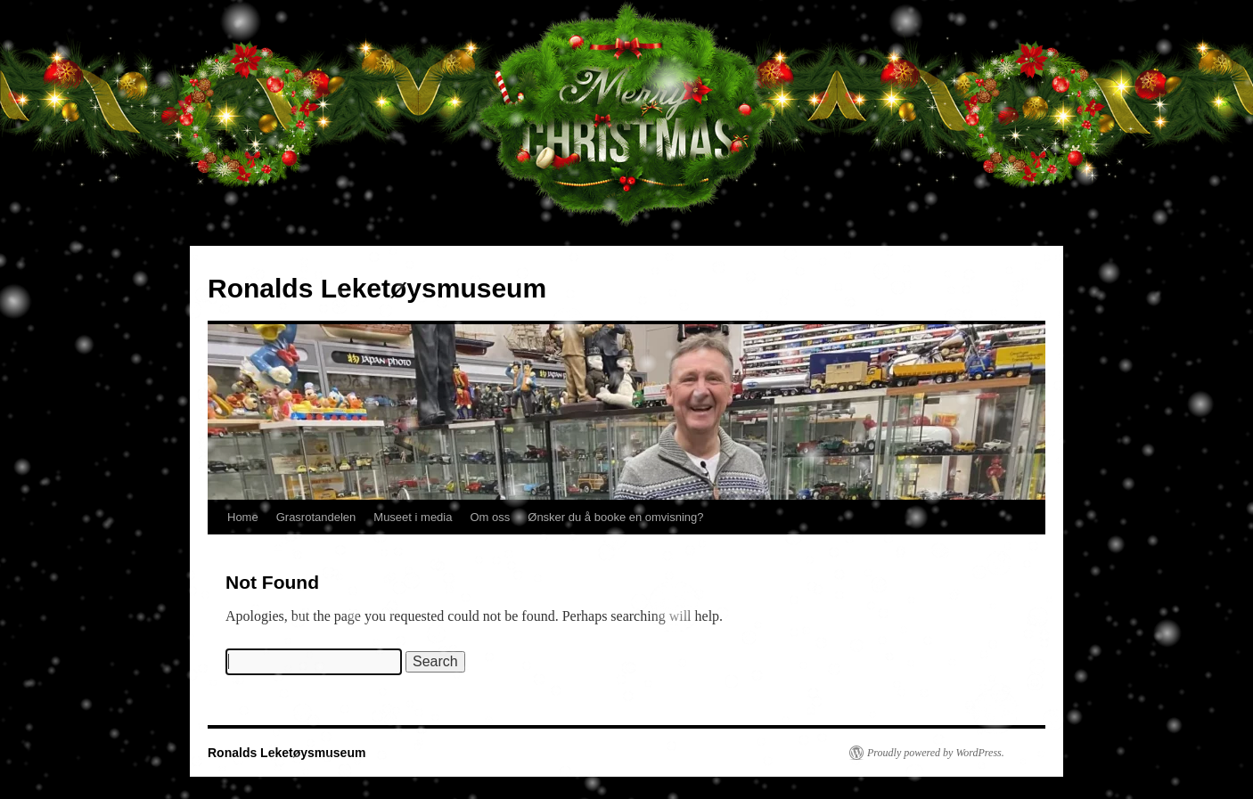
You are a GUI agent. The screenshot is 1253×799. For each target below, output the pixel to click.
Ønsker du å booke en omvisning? (615, 517)
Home (242, 517)
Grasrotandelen (316, 517)
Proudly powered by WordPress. (935, 752)
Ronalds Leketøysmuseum (377, 288)
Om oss (490, 517)
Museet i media (412, 517)
